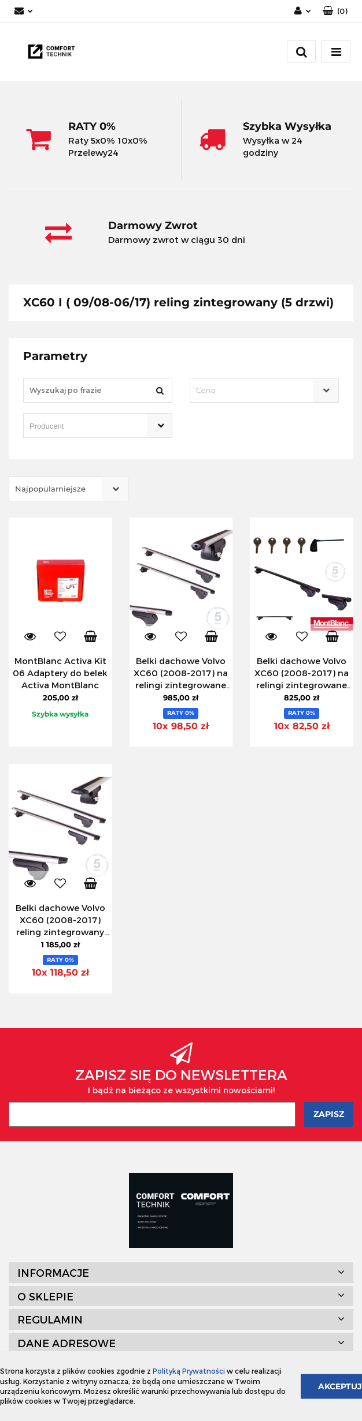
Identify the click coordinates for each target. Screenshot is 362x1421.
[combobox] (264, 390)
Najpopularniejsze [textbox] (50, 488)
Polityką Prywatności (189, 1371)
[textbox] (254, 390)
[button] (335, 11)
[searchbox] (81, 426)
